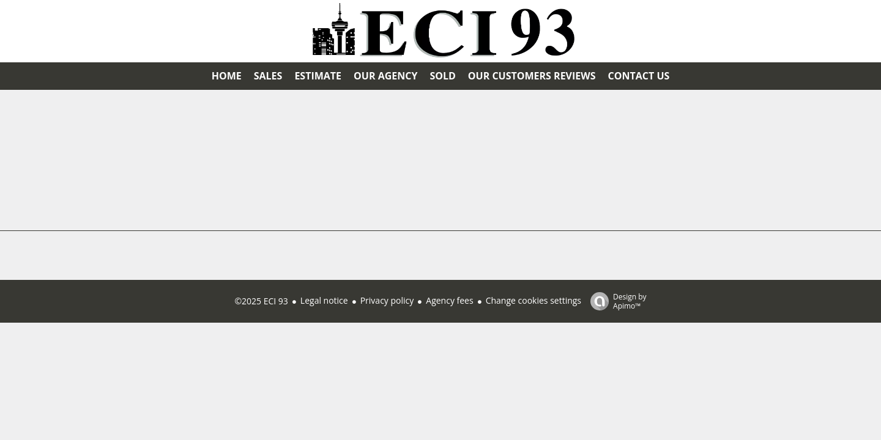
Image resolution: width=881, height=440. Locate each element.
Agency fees (449, 300)
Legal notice (324, 300)
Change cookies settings (533, 300)
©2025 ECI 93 (261, 301)
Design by (615, 301)
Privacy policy (387, 300)
